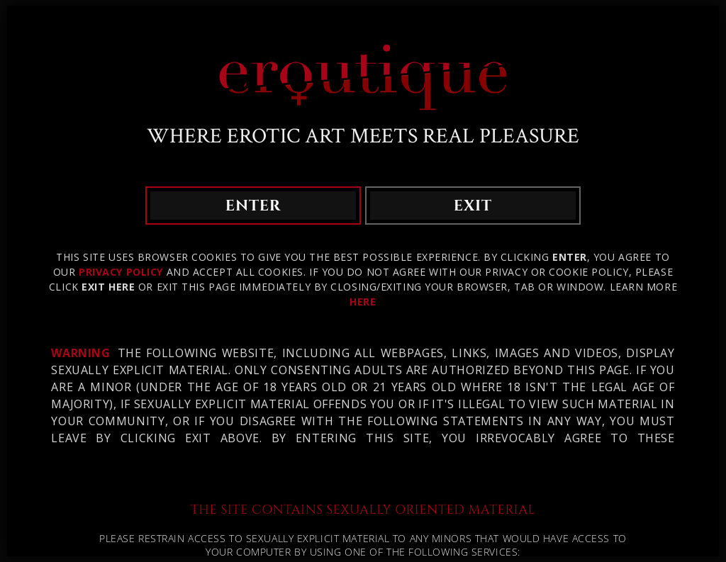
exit (473, 206)
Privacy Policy (121, 272)
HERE (363, 301)
